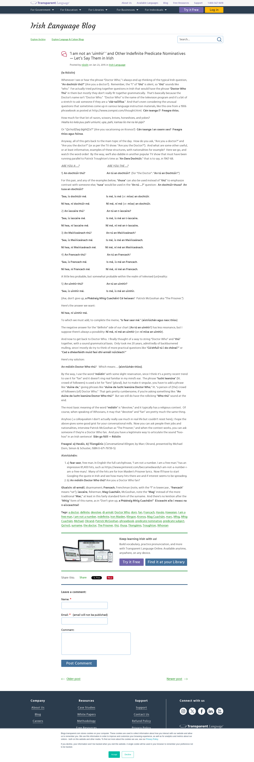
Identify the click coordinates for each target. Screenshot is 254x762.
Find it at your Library (166, 562)
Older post (74, 678)
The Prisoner (105, 525)
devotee (96, 512)
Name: (67, 599)
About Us (37, 707)
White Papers (86, 714)
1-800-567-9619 (215, 3)
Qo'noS (65, 525)
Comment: (68, 630)
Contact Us (141, 714)
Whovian (162, 525)
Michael (79, 521)
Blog (38, 714)
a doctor (74, 512)
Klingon (131, 516)
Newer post (174, 678)
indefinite (103, 516)
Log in (214, 9)
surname (76, 525)
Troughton (149, 525)
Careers (38, 721)
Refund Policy (141, 721)
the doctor (90, 525)
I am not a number (85, 516)
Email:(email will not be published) (84, 614)
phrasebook (127, 521)
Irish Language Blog (63, 25)
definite (85, 512)
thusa (123, 525)
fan (140, 512)
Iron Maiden (117, 516)
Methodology (86, 721)
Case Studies (86, 707)
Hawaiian (171, 512)
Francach (149, 512)
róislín (85, 65)
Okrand (89, 521)
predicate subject (173, 521)
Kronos (141, 516)
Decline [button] (128, 754)
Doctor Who (122, 512)
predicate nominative (148, 521)
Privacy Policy (152, 739)
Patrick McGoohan (106, 521)
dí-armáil (107, 512)
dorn (134, 512)
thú (116, 525)
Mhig (176, 516)
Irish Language (117, 65)
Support (141, 707)
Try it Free (191, 9)
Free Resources (86, 727)
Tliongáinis (134, 525)
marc (169, 516)
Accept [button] (114, 754)
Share (83, 577)
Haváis (160, 512)
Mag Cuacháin (156, 516)
